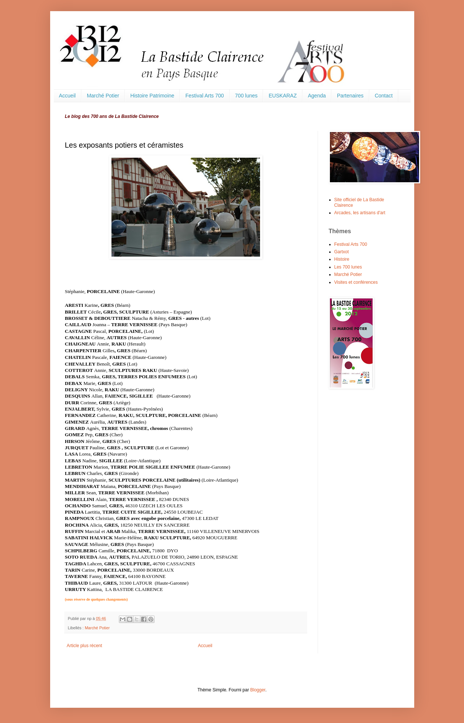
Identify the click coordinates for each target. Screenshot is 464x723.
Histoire (342, 259)
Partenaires (350, 96)
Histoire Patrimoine (152, 96)
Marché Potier (103, 96)
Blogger (258, 690)
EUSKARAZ (282, 96)
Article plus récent (84, 645)
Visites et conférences (356, 282)
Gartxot (341, 251)
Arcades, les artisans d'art (360, 212)
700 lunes (246, 96)
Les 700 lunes (348, 267)
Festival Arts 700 (204, 96)
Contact (384, 96)
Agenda (317, 96)
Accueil (67, 96)
